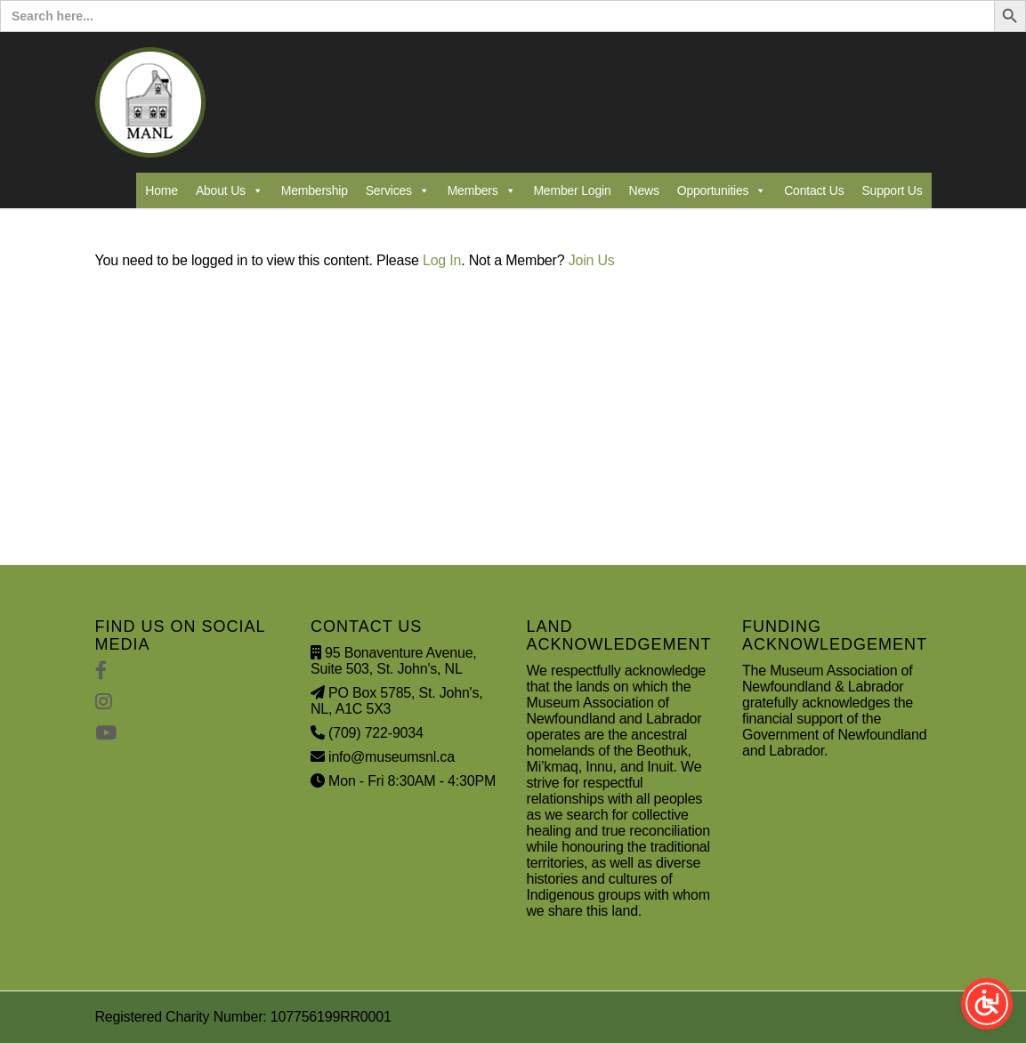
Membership (314, 190)
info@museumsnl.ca (391, 756)
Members (482, 190)
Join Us (592, 260)
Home (161, 190)
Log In (442, 260)
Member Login (571, 190)
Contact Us (814, 190)
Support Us (891, 190)
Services (398, 190)
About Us (229, 190)
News (644, 190)
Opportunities (721, 190)
